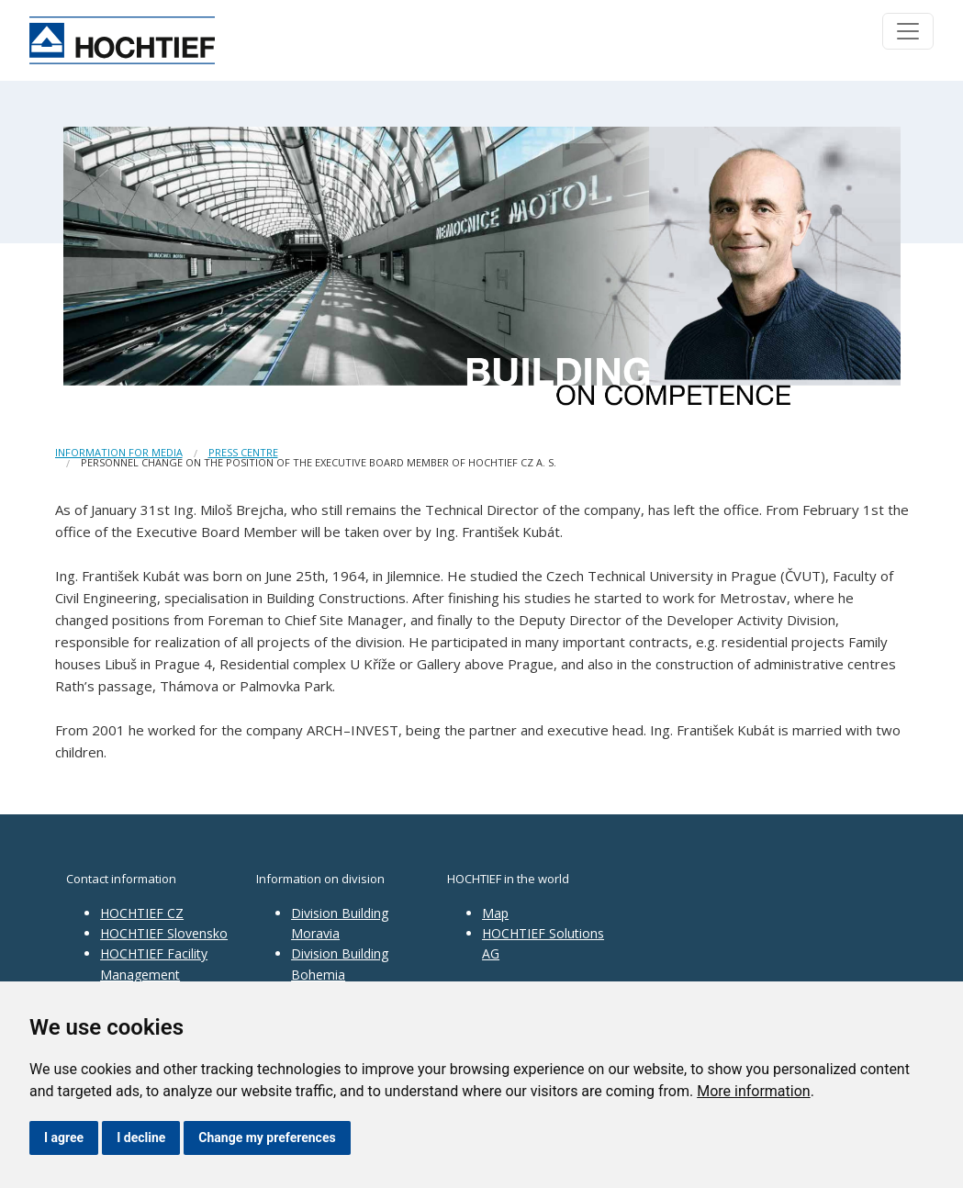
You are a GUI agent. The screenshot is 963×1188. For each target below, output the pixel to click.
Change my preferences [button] (266, 1137)
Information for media (119, 452)
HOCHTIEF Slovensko (164, 933)
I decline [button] (141, 1137)
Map (495, 913)
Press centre (243, 452)
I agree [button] (64, 1137)
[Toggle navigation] (908, 31)
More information (753, 1091)
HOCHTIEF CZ (142, 913)
